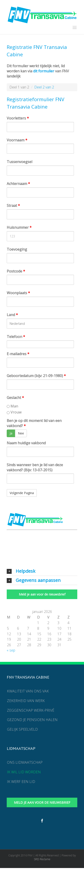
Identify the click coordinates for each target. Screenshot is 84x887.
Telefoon (16, 336)
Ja (11, 433)
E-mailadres (18, 353)
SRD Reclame (42, 859)
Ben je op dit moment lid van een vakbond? (34, 423)
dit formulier (43, 71)
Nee (21, 433)
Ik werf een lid (21, 781)
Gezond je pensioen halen (32, 719)
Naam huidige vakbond (26, 442)
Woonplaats (18, 292)
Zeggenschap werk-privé (30, 710)
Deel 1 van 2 (19, 87)
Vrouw (14, 412)
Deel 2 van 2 (44, 87)
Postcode (16, 271)
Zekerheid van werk (26, 700)
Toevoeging (17, 249)
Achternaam (18, 183)
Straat (13, 205)
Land (12, 314)
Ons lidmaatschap (25, 762)
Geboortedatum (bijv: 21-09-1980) (36, 375)
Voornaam (17, 140)
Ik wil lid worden (24, 772)
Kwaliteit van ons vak (28, 691)
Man (12, 406)
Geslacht (15, 397)
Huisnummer (19, 227)
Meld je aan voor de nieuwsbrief (42, 594)
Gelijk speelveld (22, 729)
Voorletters (18, 118)
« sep (11, 650)
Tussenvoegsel (19, 161)
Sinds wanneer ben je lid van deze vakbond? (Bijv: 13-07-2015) (35, 467)
